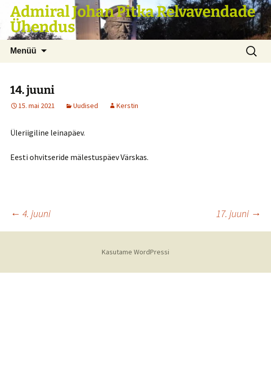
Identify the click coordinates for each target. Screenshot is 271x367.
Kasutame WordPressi (135, 251)
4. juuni (30, 213)
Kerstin (127, 105)
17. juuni (238, 213)
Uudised (85, 105)
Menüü (23, 50)
